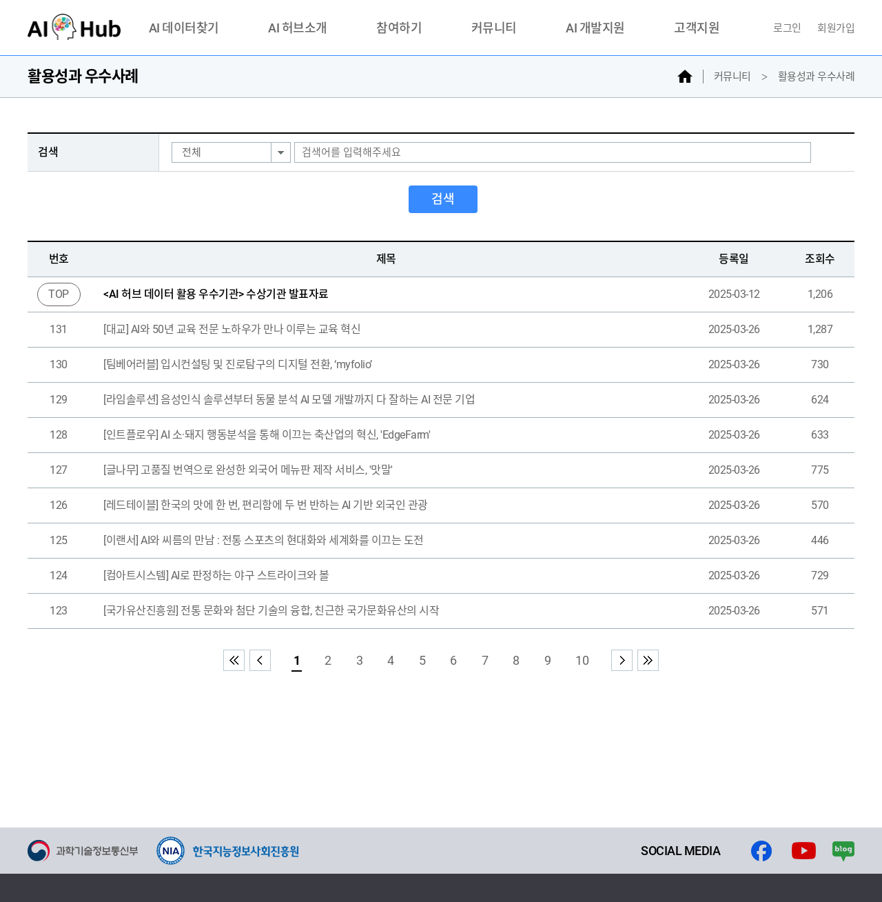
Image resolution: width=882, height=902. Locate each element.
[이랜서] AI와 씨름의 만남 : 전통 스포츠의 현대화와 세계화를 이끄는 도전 (263, 540)
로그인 (788, 28)
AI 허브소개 (297, 28)
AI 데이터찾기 (184, 28)
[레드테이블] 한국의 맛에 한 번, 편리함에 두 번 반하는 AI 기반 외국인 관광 (265, 505)
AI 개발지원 (595, 28)
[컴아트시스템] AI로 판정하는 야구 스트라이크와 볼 (216, 575)
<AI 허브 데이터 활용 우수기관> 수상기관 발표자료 (216, 294)
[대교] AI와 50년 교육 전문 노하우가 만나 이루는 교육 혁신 (231, 329)
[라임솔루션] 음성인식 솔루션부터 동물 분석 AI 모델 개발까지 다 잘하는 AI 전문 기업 (289, 399)
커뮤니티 (494, 28)
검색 (443, 199)
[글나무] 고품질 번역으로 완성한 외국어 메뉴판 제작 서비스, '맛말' (248, 470)
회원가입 (835, 28)
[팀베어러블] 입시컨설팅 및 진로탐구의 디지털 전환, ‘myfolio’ (237, 364)
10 (581, 660)
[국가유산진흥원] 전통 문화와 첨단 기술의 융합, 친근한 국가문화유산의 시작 (271, 610)
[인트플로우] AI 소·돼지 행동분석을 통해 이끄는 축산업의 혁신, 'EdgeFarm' (266, 434)
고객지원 (696, 28)
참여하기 (399, 28)
